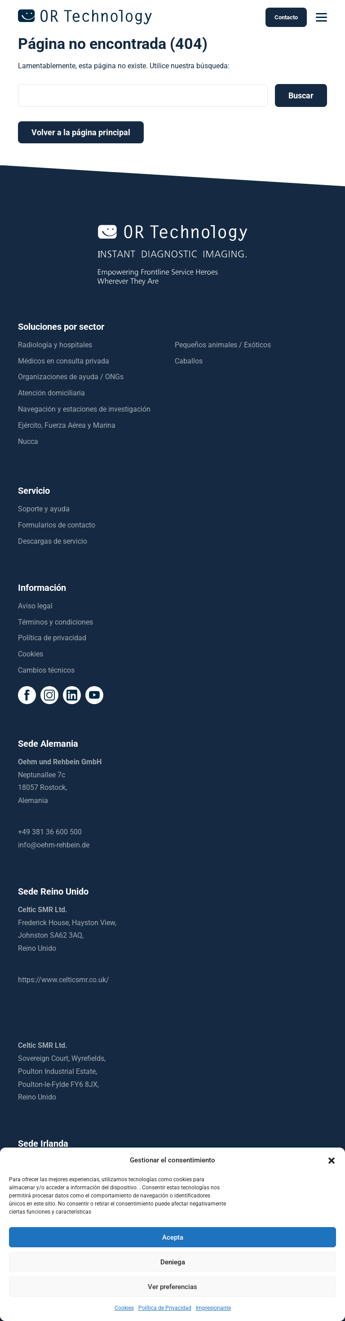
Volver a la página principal (80, 132)
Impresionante (213, 1308)
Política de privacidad (52, 638)
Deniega (172, 1262)
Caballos (189, 361)
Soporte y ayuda (44, 509)
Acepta (172, 1237)
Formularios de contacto (56, 525)
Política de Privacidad (164, 1308)
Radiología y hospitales (55, 345)
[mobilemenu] (321, 17)
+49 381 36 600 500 (50, 832)
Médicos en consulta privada (63, 361)
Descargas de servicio (52, 541)
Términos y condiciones (55, 622)
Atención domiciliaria (51, 393)
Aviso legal (35, 606)
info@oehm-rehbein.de (53, 845)
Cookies (124, 1308)
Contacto (286, 17)
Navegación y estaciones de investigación (84, 409)
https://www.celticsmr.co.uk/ (63, 979)
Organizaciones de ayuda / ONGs (71, 376)
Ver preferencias (172, 1287)
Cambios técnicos (46, 670)
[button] (331, 1160)
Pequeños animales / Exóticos (223, 345)
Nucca (28, 441)
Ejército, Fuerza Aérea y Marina (66, 425)
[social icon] (27, 695)
